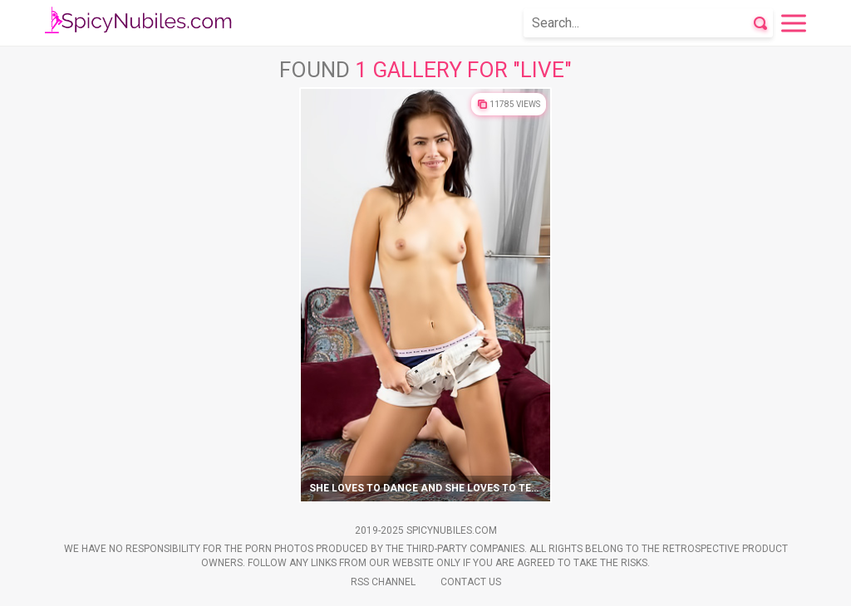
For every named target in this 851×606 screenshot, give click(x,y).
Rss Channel (383, 582)
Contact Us (470, 582)
